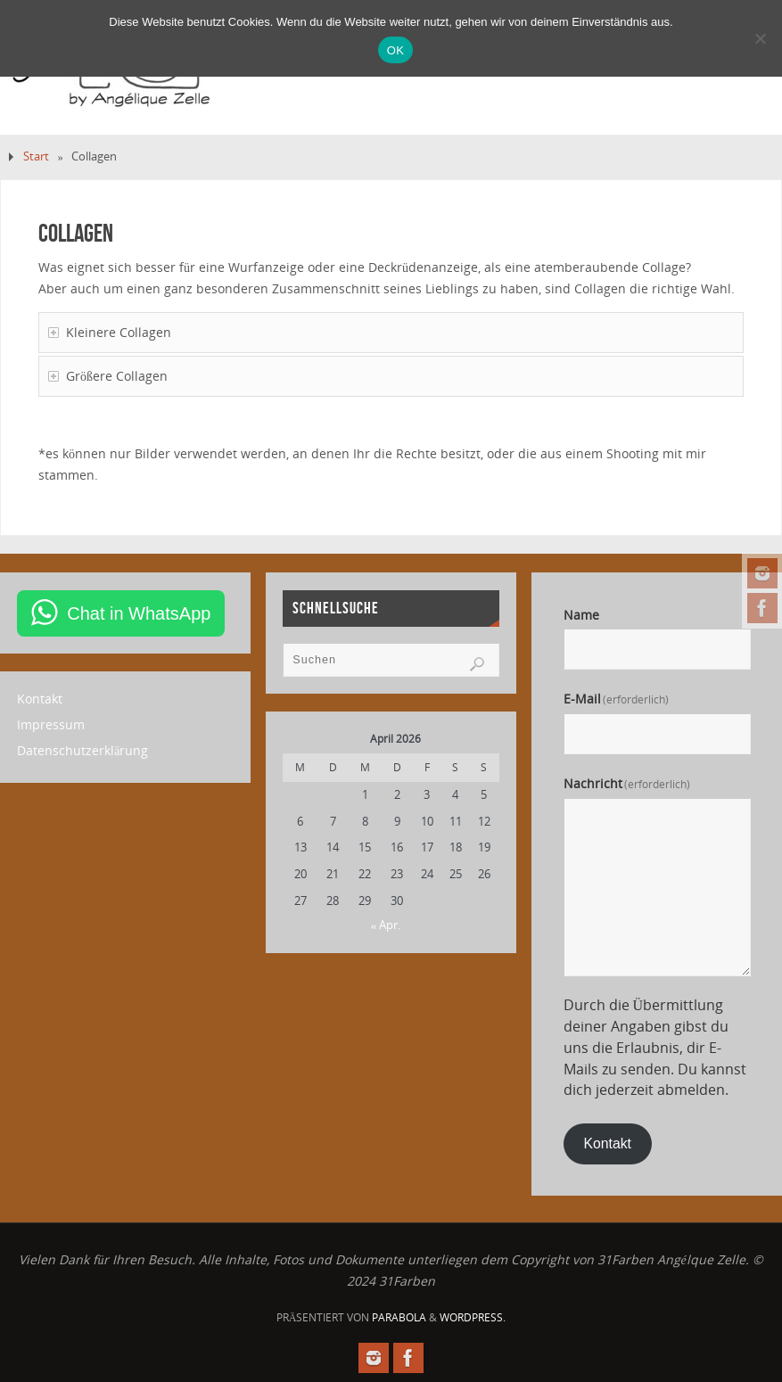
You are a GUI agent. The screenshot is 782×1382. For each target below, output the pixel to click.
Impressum (51, 724)
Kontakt (39, 698)
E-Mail (617, 698)
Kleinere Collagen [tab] (109, 332)
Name (581, 614)
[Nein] (760, 38)
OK (395, 50)
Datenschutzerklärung (82, 750)
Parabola (399, 1317)
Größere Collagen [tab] (108, 375)
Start (36, 156)
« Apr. (386, 925)
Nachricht (627, 783)
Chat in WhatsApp (138, 613)
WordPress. (473, 1317)
